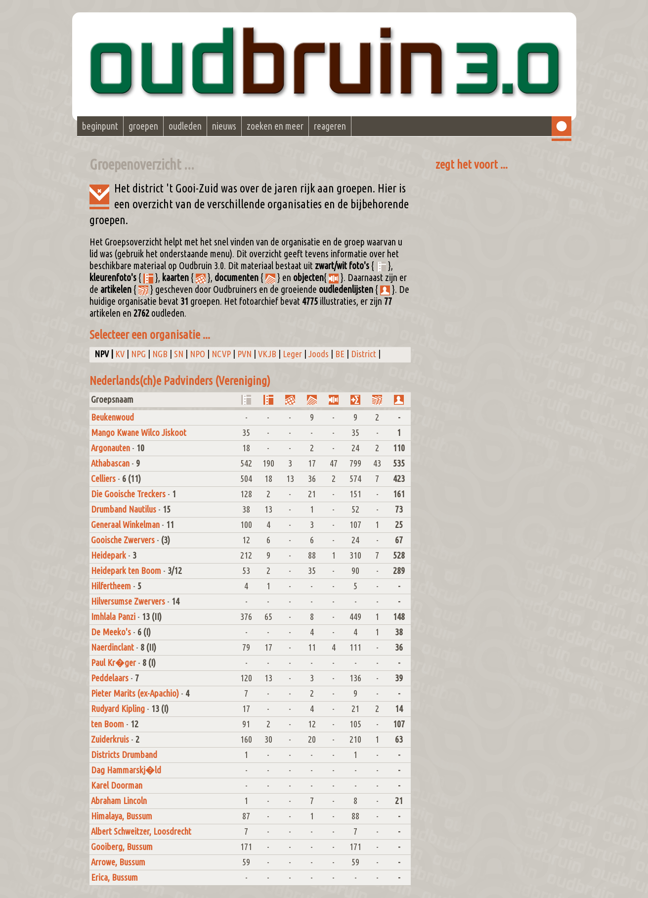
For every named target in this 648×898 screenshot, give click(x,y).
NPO (197, 354)
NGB (160, 354)
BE (340, 354)
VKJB (267, 354)
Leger (292, 354)
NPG (138, 354)
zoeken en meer (275, 126)
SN (178, 354)
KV (120, 354)
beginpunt (100, 126)
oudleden (185, 126)
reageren (330, 126)
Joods (318, 354)
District (363, 354)
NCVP (221, 354)
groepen (143, 126)
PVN (244, 354)
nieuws (224, 126)
